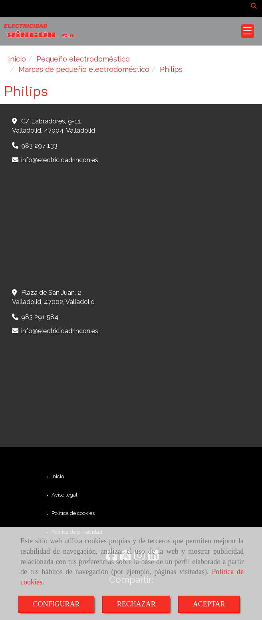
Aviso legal (63, 495)
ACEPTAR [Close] (209, 604)
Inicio (57, 476)
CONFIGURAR (56, 604)
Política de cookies (72, 513)
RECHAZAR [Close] (136, 604)
